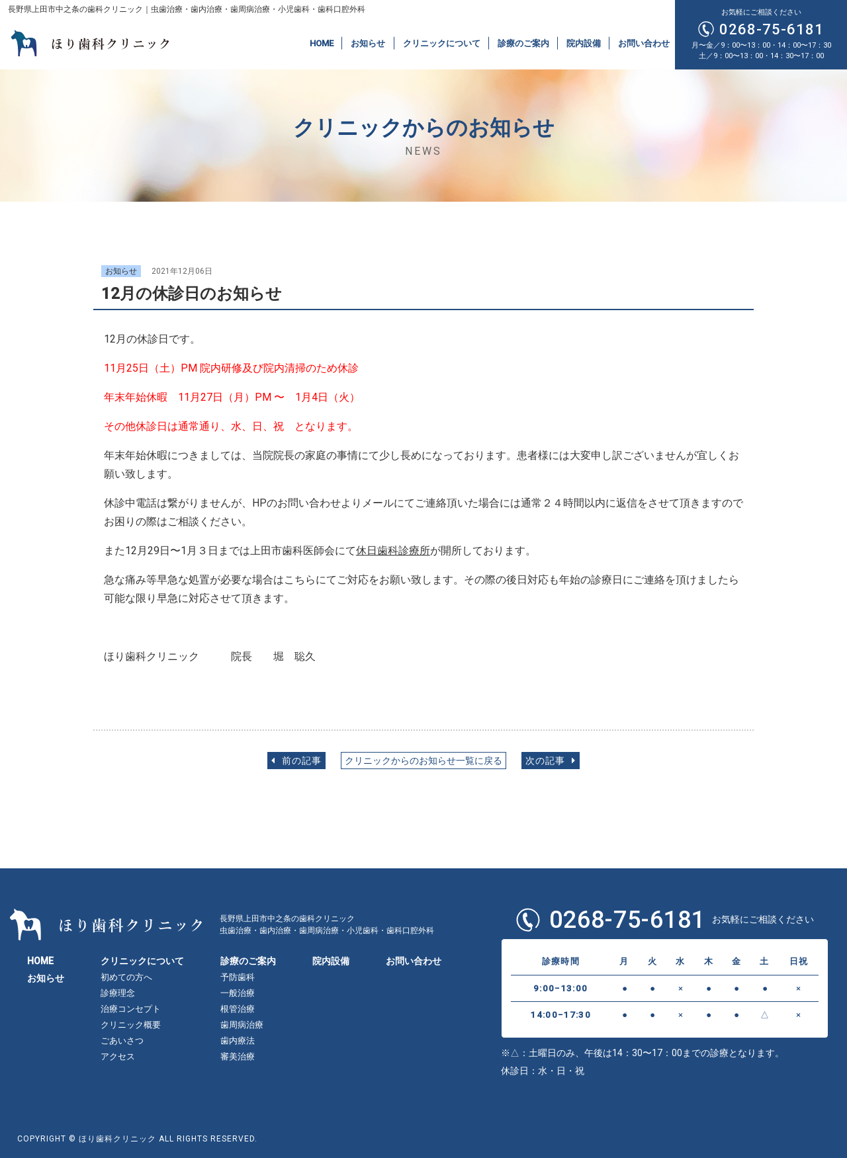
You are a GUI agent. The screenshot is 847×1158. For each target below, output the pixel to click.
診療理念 (118, 993)
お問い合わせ (644, 43)
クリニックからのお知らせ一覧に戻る (423, 760)
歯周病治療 (241, 1025)
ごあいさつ (122, 1041)
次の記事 (550, 760)
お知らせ (368, 43)
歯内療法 (237, 1041)
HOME (322, 43)
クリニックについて (441, 43)
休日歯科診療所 (393, 550)
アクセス (118, 1056)
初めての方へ (126, 977)
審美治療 (237, 1056)
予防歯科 (237, 977)
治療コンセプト (131, 1009)
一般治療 (237, 993)
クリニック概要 (131, 1025)
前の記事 (296, 760)
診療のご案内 (523, 43)
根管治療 (237, 1009)
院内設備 (583, 43)
